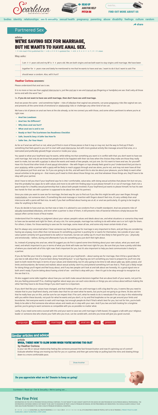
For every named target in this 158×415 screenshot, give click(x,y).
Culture (140, 19)
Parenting (96, 19)
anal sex (85, 322)
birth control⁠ (131, 261)
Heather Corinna (24, 80)
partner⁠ (44, 161)
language (23, 322)
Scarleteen (18, 390)
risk (97, 322)
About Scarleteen (30, 412)
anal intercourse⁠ (68, 148)
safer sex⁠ (121, 261)
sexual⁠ (54, 164)
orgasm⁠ (76, 167)
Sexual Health (67, 19)
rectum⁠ (18, 213)
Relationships (31, 19)
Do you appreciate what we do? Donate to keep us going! (46, 377)
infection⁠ (72, 102)
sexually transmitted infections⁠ (29, 210)
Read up (86, 4)
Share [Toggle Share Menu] (138, 24)
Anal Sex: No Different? (29, 121)
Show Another (79, 362)
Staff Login (42, 412)
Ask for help (89, 8)
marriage (56, 322)
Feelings (129, 19)
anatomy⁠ (23, 167)
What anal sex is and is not (31, 128)
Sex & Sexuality (49, 19)
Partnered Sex (29, 30)
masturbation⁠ (21, 197)
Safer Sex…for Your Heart (30, 140)
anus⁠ (74, 151)
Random (149, 19)
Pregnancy (83, 19)
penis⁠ (51, 167)
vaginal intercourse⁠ (50, 90)
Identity (17, 19)
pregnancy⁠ (114, 102)
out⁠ (124, 145)
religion (71, 322)
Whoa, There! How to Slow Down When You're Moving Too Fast (55, 342)
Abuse (106, 19)
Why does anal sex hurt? (30, 125)
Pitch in (86, 11)
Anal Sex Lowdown (27, 117)
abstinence (39, 322)
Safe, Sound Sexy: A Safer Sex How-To (37, 136)
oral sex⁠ (72, 90)
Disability (117, 19)
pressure (110, 322)
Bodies (7, 19)
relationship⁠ (64, 105)
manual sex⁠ (91, 90)
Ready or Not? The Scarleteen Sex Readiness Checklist (44, 132)
